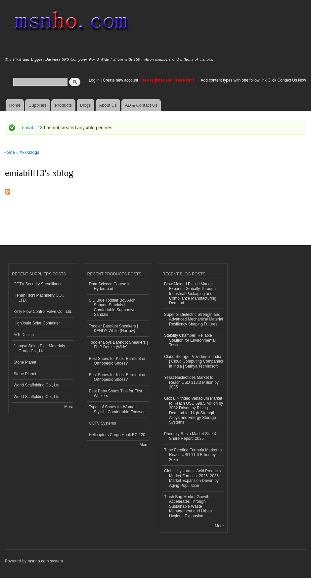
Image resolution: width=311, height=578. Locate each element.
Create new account (121, 80)
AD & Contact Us (141, 105)
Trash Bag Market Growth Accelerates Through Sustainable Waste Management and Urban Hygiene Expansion (188, 506)
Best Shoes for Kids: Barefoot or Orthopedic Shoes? (117, 361)
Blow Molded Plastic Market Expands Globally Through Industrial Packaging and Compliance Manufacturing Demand (190, 294)
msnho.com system (45, 561)
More (68, 406)
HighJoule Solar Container (37, 323)
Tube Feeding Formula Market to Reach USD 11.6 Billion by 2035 (193, 455)
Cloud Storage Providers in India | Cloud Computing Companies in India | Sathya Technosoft (193, 361)
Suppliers (38, 105)
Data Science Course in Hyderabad (110, 286)
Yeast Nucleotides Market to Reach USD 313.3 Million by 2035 (191, 382)
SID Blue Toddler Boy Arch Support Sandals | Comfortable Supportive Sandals (112, 307)
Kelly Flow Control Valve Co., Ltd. (43, 311)
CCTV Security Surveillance (38, 284)
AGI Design (24, 334)
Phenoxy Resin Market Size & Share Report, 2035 (190, 436)
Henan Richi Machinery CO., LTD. (39, 297)
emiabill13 (32, 127)
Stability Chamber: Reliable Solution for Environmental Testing (190, 340)
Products (63, 105)
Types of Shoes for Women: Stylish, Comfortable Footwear (118, 409)
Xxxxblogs (29, 152)
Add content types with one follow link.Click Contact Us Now (253, 80)
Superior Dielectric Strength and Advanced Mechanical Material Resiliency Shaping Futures (193, 319)
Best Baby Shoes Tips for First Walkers (115, 393)
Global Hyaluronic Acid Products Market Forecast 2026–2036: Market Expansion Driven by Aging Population (192, 478)
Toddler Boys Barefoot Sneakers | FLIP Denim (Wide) (118, 344)
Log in (94, 80)
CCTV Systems (102, 423)
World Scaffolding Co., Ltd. (37, 385)
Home (15, 105)
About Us (107, 105)
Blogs (85, 105)
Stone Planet (25, 362)
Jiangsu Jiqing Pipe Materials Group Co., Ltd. (39, 348)
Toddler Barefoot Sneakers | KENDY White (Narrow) (113, 328)
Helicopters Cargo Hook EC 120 (117, 435)
